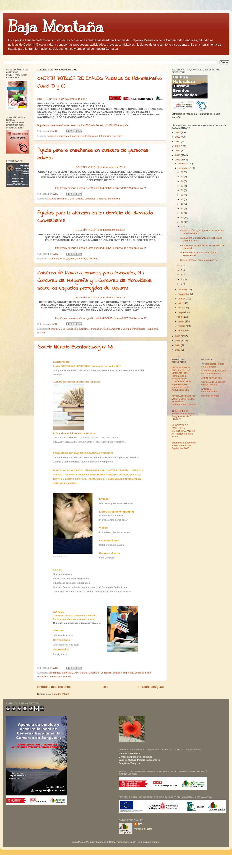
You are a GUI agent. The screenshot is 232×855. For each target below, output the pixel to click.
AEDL (141, 824)
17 (182, 199)
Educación (90, 198)
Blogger (155, 842)
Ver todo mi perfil (143, 829)
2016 (178, 336)
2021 (178, 141)
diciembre (183, 163)
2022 (178, 137)
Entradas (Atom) (60, 694)
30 (182, 172)
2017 (178, 159)
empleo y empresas (58, 136)
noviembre (183, 168)
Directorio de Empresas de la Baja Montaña (213, 372)
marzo (181, 321)
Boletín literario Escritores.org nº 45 (75, 347)
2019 (178, 150)
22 (182, 185)
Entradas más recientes (54, 687)
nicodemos (122, 842)
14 (182, 213)
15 (182, 208)
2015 (178, 340)
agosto (181, 298)
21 (182, 190)
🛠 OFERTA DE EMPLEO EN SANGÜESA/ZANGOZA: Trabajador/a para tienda (183, 431)
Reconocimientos (210, 395)
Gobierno (93, 136)
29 (182, 176)
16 (182, 204)
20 (182, 195)
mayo (181, 312)
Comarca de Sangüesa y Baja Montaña (213, 383)
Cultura (79, 198)
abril (180, 317)
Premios (41, 332)
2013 (178, 349)
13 (182, 217)
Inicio (104, 687)
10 (182, 222)
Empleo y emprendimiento (209, 390)
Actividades (54, 672)
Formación (42, 676)
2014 (178, 345)
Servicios (117, 136)
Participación (138, 329)
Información (105, 136)
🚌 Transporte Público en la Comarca (212, 365)
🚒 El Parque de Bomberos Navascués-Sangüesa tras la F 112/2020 (183, 415)
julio (180, 303)
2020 (178, 146)
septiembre (184, 294)
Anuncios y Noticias (211, 377)
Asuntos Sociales (57, 258)
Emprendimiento (78, 136)
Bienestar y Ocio (65, 198)
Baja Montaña (55, 26)
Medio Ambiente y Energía (117, 329)
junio (180, 307)
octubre (182, 289)
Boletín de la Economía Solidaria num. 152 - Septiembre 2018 (183, 445)
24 (182, 181)
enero (181, 330)
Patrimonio (152, 329)
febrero (182, 326)
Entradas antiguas (150, 687)
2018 (178, 155)
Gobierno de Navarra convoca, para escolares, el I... (198, 254)
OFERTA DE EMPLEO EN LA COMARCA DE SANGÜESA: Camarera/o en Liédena (183, 400)
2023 (178, 132)
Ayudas (52, 198)
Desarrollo (94, 672)
